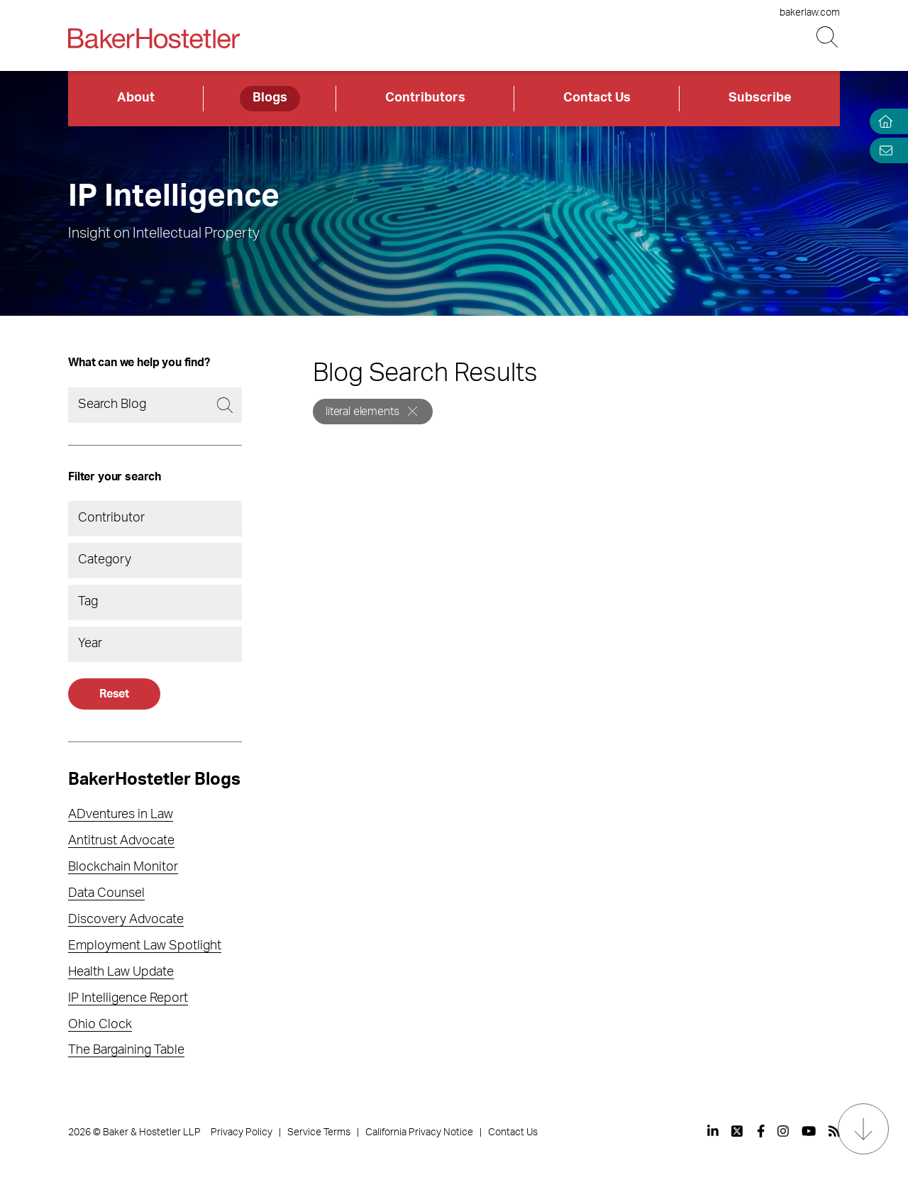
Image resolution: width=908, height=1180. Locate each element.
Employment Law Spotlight (144, 945)
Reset (114, 694)
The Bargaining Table (126, 1050)
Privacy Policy (241, 1132)
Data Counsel (106, 893)
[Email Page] (882, 150)
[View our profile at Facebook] (761, 1131)
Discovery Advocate (126, 919)
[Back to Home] (154, 38)
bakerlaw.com (810, 13)
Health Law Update (121, 972)
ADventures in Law (120, 814)
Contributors (425, 98)
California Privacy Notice (419, 1132)
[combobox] (155, 518)
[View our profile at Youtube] (809, 1131)
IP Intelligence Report (128, 998)
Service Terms (318, 1132)
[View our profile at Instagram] (783, 1131)
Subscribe (760, 98)
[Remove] (412, 411)
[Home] (882, 122)
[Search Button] (828, 37)
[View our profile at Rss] (834, 1131)
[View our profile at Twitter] (737, 1131)
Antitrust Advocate (121, 840)
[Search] (155, 405)
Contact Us (597, 98)
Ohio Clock (100, 1024)
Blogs (270, 98)
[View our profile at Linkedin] (713, 1131)
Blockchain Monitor (123, 867)
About (136, 98)
